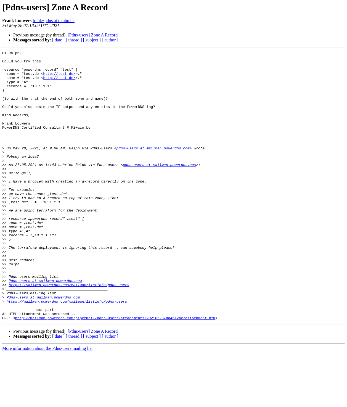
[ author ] (110, 40)
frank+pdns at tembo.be (54, 20)
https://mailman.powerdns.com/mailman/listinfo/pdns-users (69, 331)
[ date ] (58, 40)
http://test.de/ (59, 78)
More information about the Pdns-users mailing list (47, 402)
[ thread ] (74, 40)
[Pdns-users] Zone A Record (93, 35)
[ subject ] (92, 40)
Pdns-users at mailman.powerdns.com (45, 326)
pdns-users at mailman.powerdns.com (152, 167)
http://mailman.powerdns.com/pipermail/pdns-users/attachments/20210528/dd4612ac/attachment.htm (115, 371)
